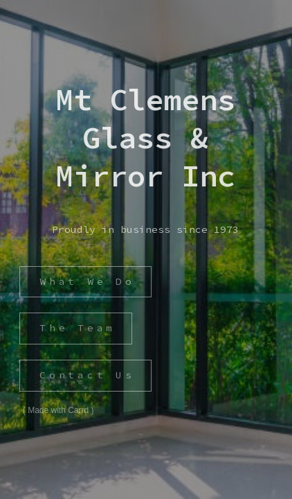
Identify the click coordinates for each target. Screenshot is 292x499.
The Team (77, 328)
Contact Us (86, 375)
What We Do (86, 281)
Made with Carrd (58, 410)
